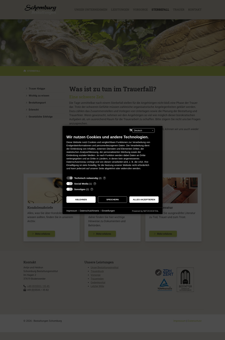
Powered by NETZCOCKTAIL (145, 211)
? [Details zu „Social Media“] (94, 183)
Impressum (71, 210)
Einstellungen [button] (108, 210)
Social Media (81, 183)
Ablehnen (81, 199)
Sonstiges (79, 189)
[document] (112, 154)
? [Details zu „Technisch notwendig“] (104, 178)
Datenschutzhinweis (89, 210)
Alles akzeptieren (144, 199)
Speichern (112, 199)
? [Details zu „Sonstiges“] (91, 189)
